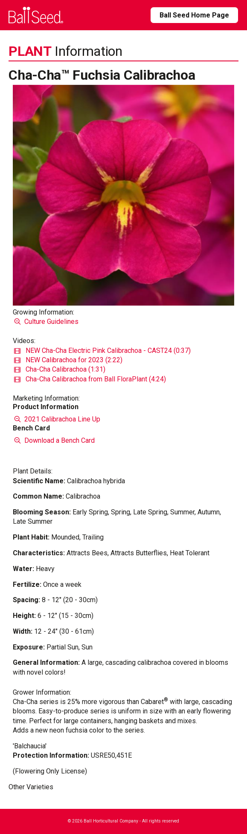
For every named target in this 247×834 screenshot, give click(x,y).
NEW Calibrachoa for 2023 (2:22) (68, 360)
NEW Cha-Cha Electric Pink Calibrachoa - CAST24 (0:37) (102, 350)
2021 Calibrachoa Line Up (56, 419)
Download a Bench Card (53, 440)
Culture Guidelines (45, 321)
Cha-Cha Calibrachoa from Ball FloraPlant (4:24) (90, 379)
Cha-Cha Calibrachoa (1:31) (59, 369)
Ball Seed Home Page (194, 15)
